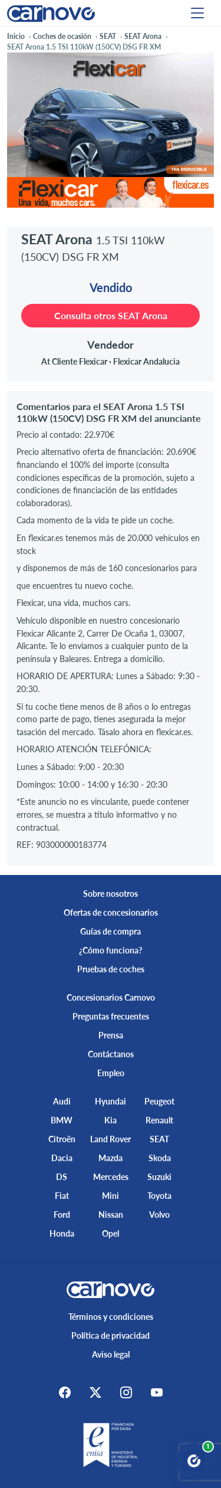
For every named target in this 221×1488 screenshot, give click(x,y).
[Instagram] (126, 1392)
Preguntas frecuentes (110, 1016)
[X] (95, 1392)
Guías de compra (110, 931)
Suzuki (159, 1177)
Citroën (61, 1139)
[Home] (51, 12)
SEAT (159, 1139)
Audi (62, 1101)
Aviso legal (111, 1354)
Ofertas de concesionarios (111, 912)
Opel (110, 1233)
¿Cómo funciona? (110, 950)
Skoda (160, 1158)
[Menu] (197, 13)
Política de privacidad (110, 1335)
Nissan (110, 1215)
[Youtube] (157, 1392)
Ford (62, 1215)
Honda (62, 1233)
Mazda (110, 1158)
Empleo (110, 1073)
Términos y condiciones (110, 1317)
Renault (159, 1120)
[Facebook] (65, 1392)
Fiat (62, 1196)
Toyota (159, 1196)
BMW (61, 1120)
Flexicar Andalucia (146, 361)
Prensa (110, 1035)
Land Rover (110, 1139)
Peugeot (159, 1101)
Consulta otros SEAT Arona (110, 315)
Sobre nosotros (110, 894)
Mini (110, 1196)
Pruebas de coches (110, 969)
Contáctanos (111, 1054)
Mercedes (110, 1177)
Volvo (159, 1215)
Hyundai (110, 1101)
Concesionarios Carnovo (111, 997)
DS (61, 1177)
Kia (110, 1120)
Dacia (61, 1158)
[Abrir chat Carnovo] (194, 1461)
